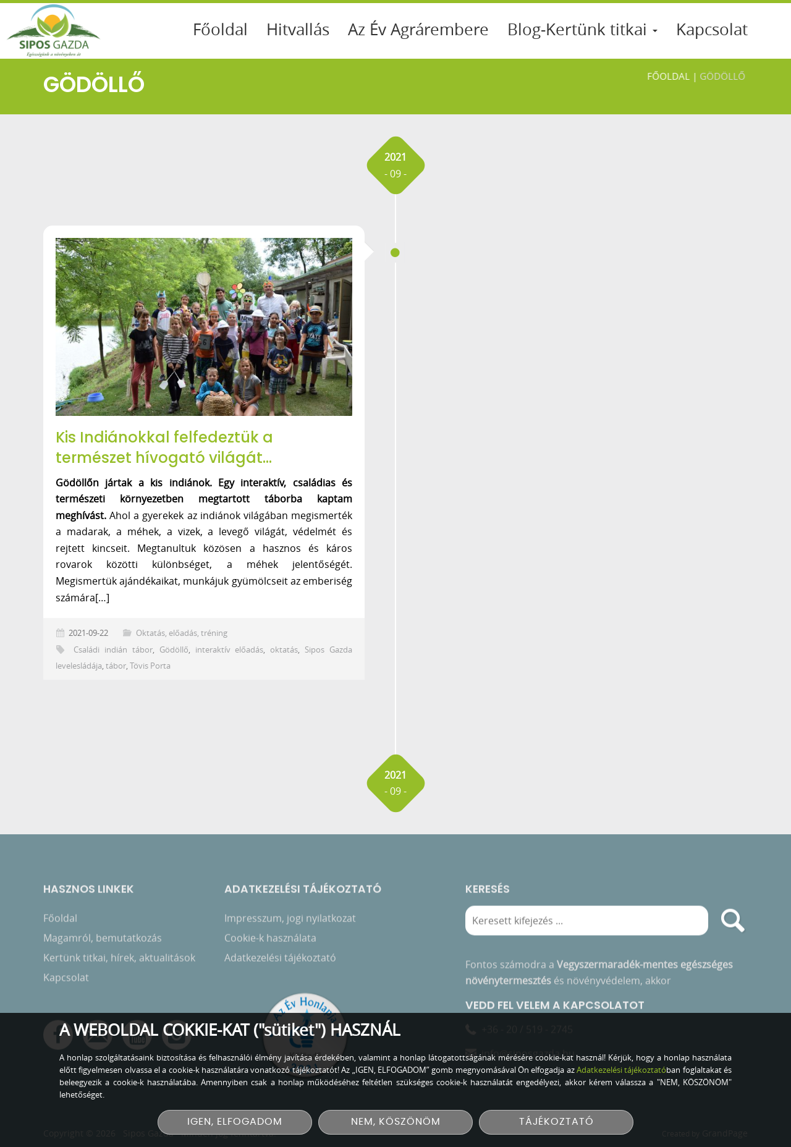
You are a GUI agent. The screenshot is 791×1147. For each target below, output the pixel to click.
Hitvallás (297, 29)
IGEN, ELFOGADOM (234, 1122)
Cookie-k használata (270, 940)
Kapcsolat (712, 29)
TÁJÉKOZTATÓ (556, 1122)
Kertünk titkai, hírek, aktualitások (119, 960)
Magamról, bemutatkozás (102, 940)
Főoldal (220, 29)
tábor (116, 666)
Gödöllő (173, 650)
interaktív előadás (229, 650)
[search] (733, 922)
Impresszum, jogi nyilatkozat (290, 920)
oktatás (284, 650)
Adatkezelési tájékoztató (280, 960)
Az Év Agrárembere (418, 29)
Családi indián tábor (113, 650)
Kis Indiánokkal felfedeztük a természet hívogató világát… (164, 447)
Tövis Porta (150, 666)
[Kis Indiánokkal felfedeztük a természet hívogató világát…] (204, 327)
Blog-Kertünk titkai (582, 29)
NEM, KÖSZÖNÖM (396, 1122)
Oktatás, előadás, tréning (181, 633)
